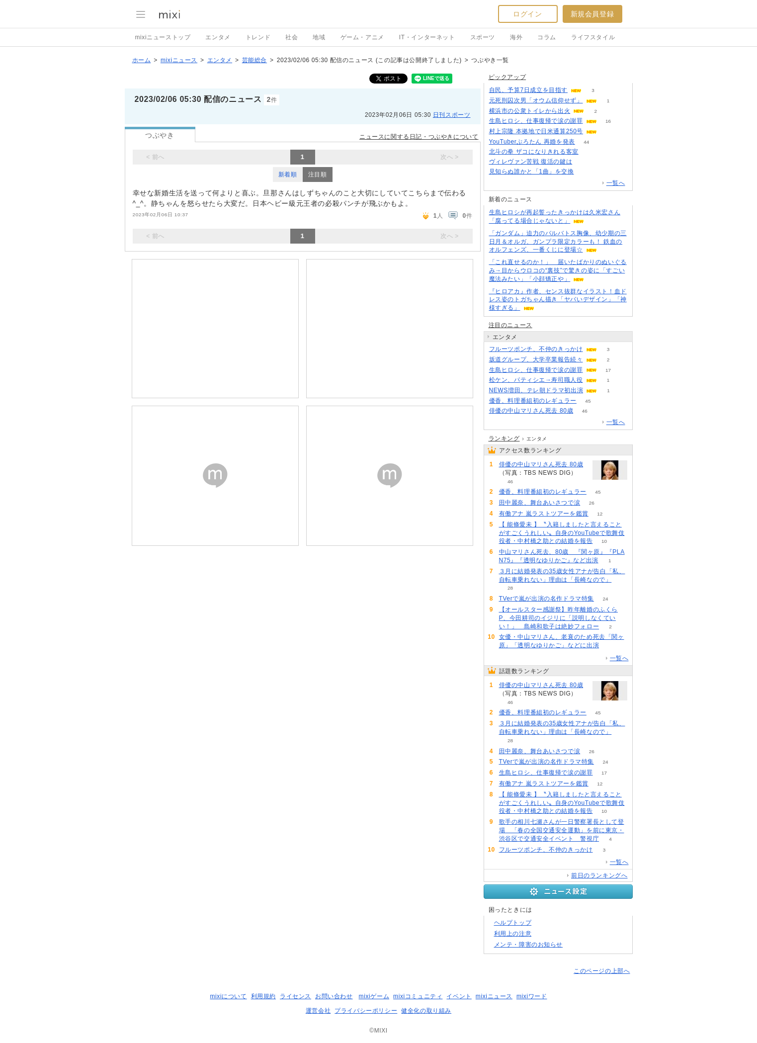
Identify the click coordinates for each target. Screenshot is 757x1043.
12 (599, 514)
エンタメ (217, 37)
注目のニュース (510, 325)
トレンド (258, 37)
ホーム (141, 60)
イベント (458, 996)
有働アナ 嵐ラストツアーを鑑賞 (544, 513)
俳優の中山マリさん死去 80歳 (531, 410)
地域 (319, 37)
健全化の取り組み (426, 1010)
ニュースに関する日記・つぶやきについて (418, 136)
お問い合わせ (334, 996)
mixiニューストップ (163, 37)
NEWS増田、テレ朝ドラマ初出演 (536, 390)
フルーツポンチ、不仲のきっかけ (536, 349)
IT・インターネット (427, 37)
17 (608, 370)
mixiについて (228, 996)
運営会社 (318, 1010)
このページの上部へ (602, 970)
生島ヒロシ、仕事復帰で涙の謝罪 (536, 120)
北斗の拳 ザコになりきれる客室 (534, 151)
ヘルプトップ (513, 922)
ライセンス (295, 996)
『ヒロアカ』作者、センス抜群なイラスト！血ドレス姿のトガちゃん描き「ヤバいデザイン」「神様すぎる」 (558, 300)
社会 (291, 37)
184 (590, 152)
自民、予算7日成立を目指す (528, 90)
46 (585, 411)
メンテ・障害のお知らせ (528, 944)
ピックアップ (507, 77)
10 (604, 541)
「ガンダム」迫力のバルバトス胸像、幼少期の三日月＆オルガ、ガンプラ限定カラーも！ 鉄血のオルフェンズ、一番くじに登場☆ (558, 242)
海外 (516, 37)
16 (608, 121)
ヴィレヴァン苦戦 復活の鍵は (531, 161)
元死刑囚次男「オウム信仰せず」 (536, 100)
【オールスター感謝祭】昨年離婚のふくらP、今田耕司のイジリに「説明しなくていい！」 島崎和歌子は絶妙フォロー (558, 618)
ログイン (527, 14)
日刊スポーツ (452, 114)
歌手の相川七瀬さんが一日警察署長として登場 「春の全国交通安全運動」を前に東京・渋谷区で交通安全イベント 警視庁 (561, 830)
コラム (546, 37)
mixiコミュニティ (417, 996)
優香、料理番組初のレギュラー (533, 400)
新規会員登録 (592, 14)
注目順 (317, 174)
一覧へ (615, 182)
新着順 (287, 174)
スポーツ (482, 37)
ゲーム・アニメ (362, 37)
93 (585, 171)
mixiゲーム (374, 996)
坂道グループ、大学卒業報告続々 (536, 359)
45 (587, 401)
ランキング (504, 438)
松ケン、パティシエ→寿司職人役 (536, 379)
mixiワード (531, 996)
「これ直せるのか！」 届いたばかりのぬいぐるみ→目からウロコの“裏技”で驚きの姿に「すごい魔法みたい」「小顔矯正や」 (558, 270)
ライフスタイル (593, 37)
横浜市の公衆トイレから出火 (530, 110)
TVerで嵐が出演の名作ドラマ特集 (546, 598)
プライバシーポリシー (366, 1010)
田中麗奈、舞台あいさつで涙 (540, 502)
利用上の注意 (513, 933)
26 (591, 503)
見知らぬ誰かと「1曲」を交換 (531, 171)
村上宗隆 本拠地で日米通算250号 (536, 131)
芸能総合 (254, 60)
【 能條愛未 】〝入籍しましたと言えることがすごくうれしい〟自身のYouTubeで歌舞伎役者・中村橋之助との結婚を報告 (562, 533)
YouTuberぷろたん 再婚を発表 (532, 141)
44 (586, 142)
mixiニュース (179, 60)
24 (605, 599)
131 (584, 162)
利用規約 (263, 996)
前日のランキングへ (599, 875)
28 (510, 588)
